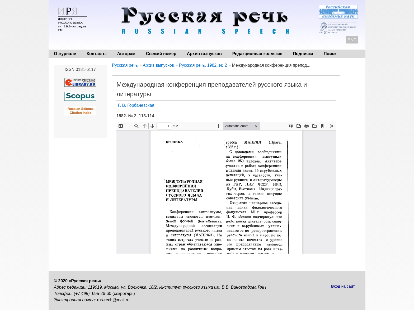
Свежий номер (161, 53)
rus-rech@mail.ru (113, 300)
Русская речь (125, 65)
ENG (352, 40)
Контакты (96, 53)
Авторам (126, 53)
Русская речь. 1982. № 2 (203, 65)
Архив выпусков (204, 53)
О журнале (65, 53)
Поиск (330, 53)
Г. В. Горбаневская (136, 105)
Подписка (303, 53)
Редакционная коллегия (257, 53)
